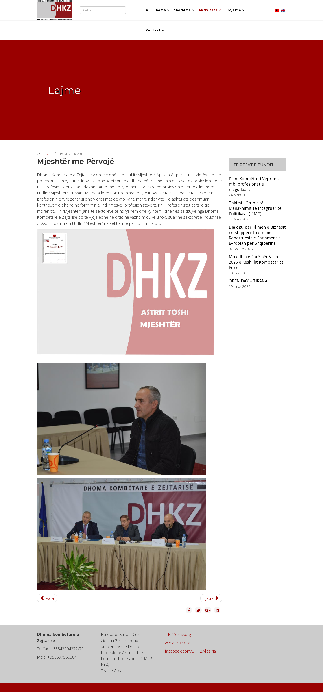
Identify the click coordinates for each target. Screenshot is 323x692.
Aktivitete (208, 10)
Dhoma (159, 10)
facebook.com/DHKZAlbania (190, 651)
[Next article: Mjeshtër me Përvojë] (211, 598)
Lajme (46, 154)
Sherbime (182, 10)
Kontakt (153, 30)
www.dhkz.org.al (179, 642)
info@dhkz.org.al (180, 634)
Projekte (233, 10)
